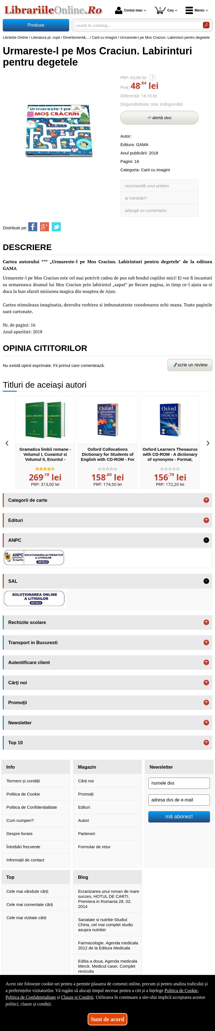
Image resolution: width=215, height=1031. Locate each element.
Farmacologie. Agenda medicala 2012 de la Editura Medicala (108, 945)
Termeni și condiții (23, 780)
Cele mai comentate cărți (29, 904)
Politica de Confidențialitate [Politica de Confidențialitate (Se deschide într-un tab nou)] (31, 997)
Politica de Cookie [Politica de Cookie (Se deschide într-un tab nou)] (180, 990)
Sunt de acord (107, 1019)
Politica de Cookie (23, 794)
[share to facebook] (32, 226)
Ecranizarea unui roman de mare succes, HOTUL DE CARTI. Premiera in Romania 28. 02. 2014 (108, 899)
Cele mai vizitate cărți (26, 917)
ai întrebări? (136, 198)
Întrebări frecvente (23, 846)
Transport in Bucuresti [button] (33, 642)
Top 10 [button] (15, 742)
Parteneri (86, 833)
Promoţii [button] (17, 702)
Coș (164, 10)
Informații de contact (25, 859)
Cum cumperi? (20, 820)
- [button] (206, 540)
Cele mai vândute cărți (27, 891)
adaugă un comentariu (146, 210)
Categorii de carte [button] (27, 500)
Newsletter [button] (20, 722)
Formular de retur (94, 846)
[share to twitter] (56, 226)
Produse (36, 25)
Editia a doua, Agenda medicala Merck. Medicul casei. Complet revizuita (107, 966)
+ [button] (206, 500)
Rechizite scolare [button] (27, 622)
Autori (83, 820)
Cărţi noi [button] (17, 682)
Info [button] (10, 766)
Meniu (195, 10)
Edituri (84, 807)
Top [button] (10, 877)
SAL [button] (13, 581)
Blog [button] (83, 877)
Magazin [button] (87, 766)
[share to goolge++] (44, 226)
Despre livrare (19, 833)
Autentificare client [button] (29, 662)
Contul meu (128, 10)
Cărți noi (86, 780)
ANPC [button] (15, 540)
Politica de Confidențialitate (31, 807)
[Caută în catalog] (206, 25)
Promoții (86, 794)
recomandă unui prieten (147, 185)
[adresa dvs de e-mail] (179, 800)
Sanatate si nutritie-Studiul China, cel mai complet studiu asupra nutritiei (105, 924)
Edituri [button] (15, 520)
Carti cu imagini (155, 169)
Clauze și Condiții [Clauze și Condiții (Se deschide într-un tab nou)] (77, 997)
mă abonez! (179, 816)
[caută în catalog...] (136, 25)
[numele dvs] (179, 783)
